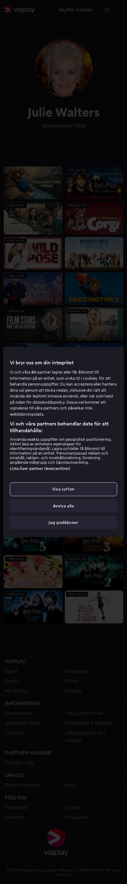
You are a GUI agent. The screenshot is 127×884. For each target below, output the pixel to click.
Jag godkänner (63, 522)
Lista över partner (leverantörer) (40, 468)
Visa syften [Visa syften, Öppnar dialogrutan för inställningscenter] (63, 489)
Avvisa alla (63, 505)
